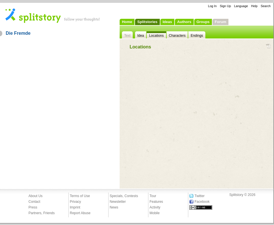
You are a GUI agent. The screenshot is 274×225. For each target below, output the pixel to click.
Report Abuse (80, 213)
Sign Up (225, 6)
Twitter (200, 196)
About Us (35, 196)
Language (241, 6)
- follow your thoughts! (53, 15)
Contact (34, 202)
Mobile (155, 213)
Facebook (202, 202)
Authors (184, 22)
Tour (153, 196)
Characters (177, 36)
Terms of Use (80, 196)
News (114, 207)
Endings (197, 36)
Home (127, 22)
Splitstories (147, 22)
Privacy (75, 202)
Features (156, 202)
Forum (220, 22)
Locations (156, 36)
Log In (212, 6)
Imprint (75, 207)
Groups (203, 22)
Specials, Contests (124, 196)
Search (266, 6)
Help (254, 6)
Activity (155, 207)
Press (32, 207)
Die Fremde (18, 33)
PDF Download (268, 46)
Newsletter (118, 202)
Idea (140, 36)
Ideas (167, 22)
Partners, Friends (41, 213)
